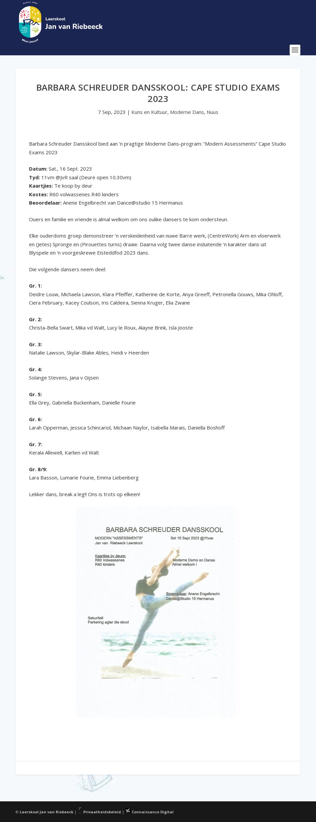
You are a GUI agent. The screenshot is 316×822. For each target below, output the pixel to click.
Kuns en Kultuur (149, 112)
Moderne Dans (187, 112)
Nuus (212, 112)
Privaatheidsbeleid (99, 811)
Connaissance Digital (149, 811)
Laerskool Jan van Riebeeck (46, 811)
